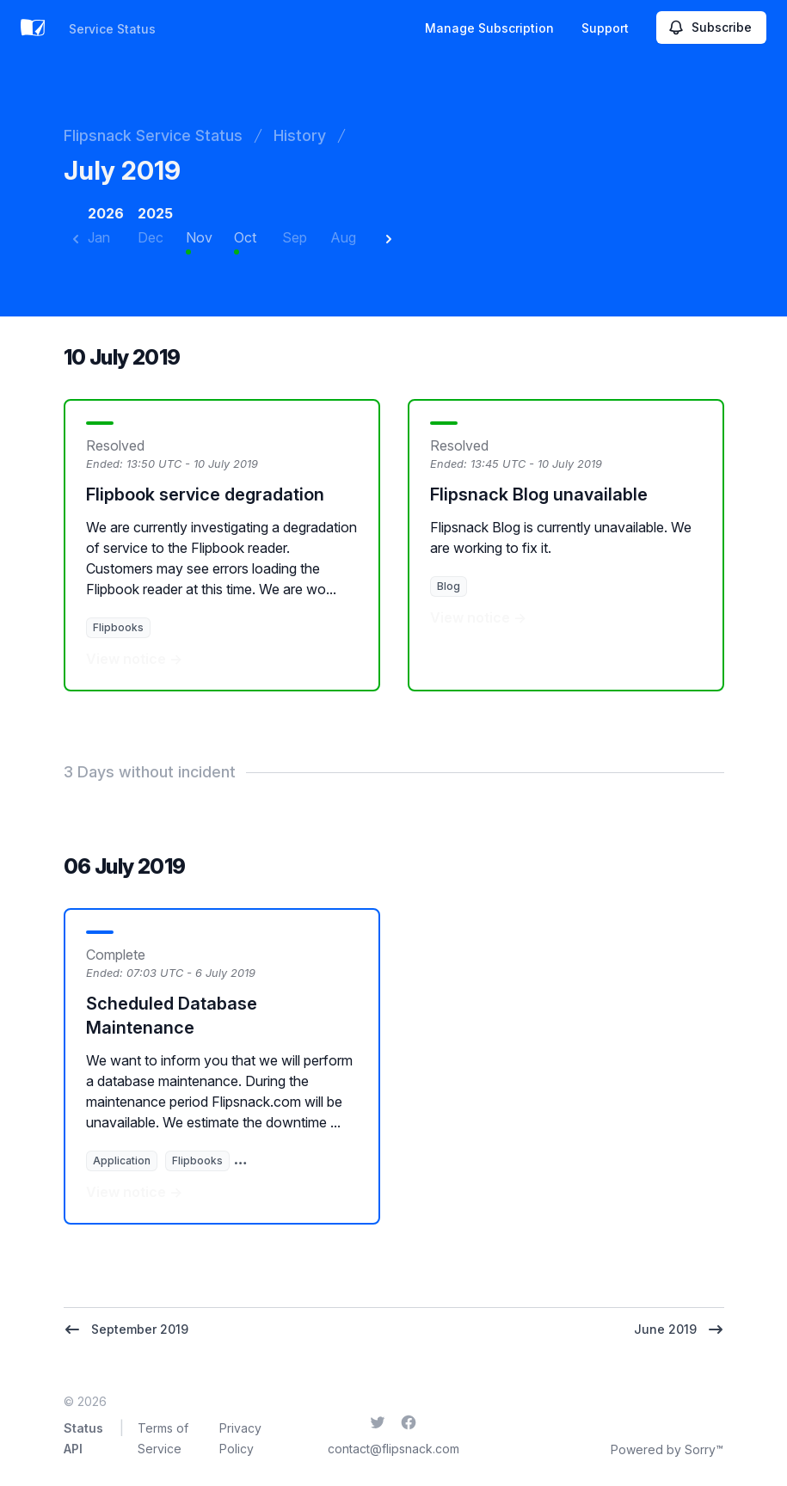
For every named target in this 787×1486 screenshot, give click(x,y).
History (300, 135)
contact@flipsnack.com (393, 1448)
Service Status (112, 28)
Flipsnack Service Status (153, 135)
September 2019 (126, 1329)
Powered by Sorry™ (667, 1449)
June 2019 (679, 1329)
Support (605, 28)
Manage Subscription (489, 28)
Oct (245, 237)
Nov (199, 237)
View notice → (134, 658)
